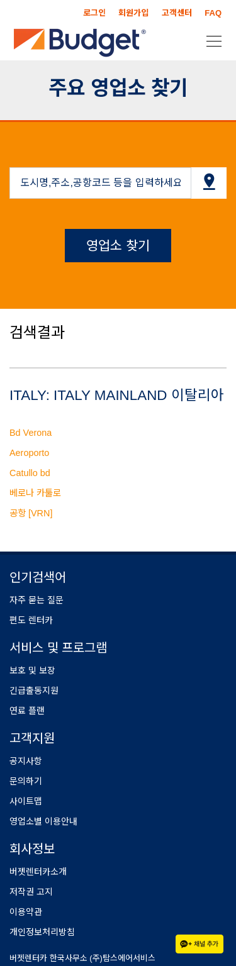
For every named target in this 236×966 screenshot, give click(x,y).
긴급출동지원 (34, 691)
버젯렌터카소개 (38, 872)
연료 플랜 (27, 711)
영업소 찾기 (118, 245)
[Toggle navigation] (210, 40)
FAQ (213, 13)
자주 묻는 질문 (36, 600)
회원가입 (133, 13)
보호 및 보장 (32, 670)
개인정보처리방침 (42, 932)
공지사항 (25, 761)
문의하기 (25, 781)
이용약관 (25, 912)
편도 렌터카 (31, 620)
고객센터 (177, 13)
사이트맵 (25, 801)
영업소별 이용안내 (43, 821)
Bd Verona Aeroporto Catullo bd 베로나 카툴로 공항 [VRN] (35, 473)
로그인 (94, 13)
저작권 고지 (31, 892)
